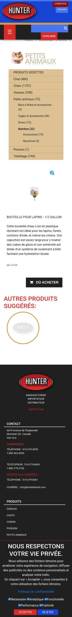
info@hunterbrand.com (33, 487)
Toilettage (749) (24, 156)
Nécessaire (17, 599)
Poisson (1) (21, 149)
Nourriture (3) (31, 141)
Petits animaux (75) (26, 99)
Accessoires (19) (33, 134)
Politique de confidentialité (36, 591)
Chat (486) (20, 79)
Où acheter (47, 282)
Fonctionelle (54, 599)
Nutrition (62, 40)
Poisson (12, 528)
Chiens (11, 521)
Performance (28, 605)
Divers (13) (24, 122)
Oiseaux (12, 508)
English (62, 9)
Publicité (46, 605)
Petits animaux (45, 40)
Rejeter (47, 612)
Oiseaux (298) (22, 92)
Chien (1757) (22, 86)
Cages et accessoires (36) (33, 115)
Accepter (25, 612)
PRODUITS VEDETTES (28, 72)
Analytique (35, 599)
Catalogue (49, 36)
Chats (11, 515)
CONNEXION (60, 3)
